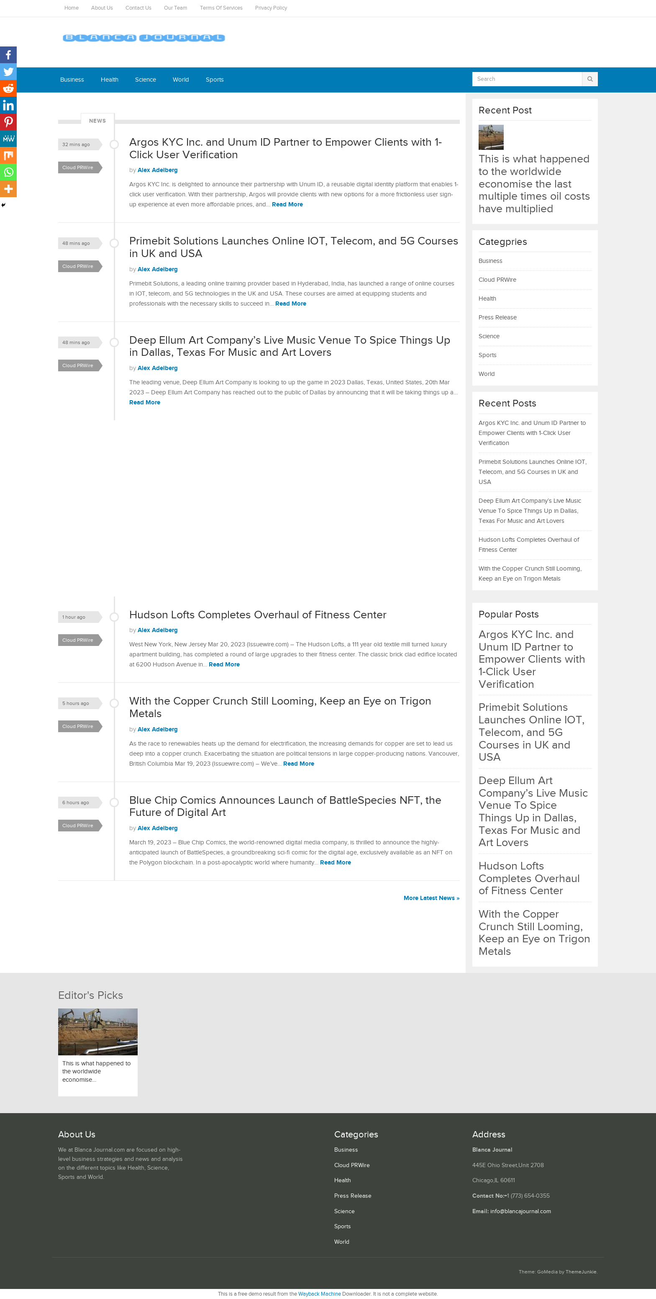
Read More (287, 204)
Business (72, 79)
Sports (215, 79)
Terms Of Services (221, 8)
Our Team (175, 8)
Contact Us (138, 8)
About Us (102, 8)
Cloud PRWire (77, 167)
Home (71, 8)
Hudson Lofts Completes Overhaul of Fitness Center (258, 615)
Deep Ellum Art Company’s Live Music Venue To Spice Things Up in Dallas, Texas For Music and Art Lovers (289, 347)
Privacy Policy (271, 8)
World (181, 79)
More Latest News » (432, 898)
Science (145, 79)
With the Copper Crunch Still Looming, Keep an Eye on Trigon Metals (280, 707)
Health (109, 79)
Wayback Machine (319, 1294)
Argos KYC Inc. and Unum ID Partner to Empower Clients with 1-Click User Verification (285, 149)
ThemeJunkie (581, 1272)
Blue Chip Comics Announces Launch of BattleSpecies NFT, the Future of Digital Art (285, 807)
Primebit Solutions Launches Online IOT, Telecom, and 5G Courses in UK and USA (294, 247)
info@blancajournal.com (520, 1211)
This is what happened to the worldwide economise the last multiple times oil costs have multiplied (534, 184)
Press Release (498, 317)
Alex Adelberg (158, 170)
